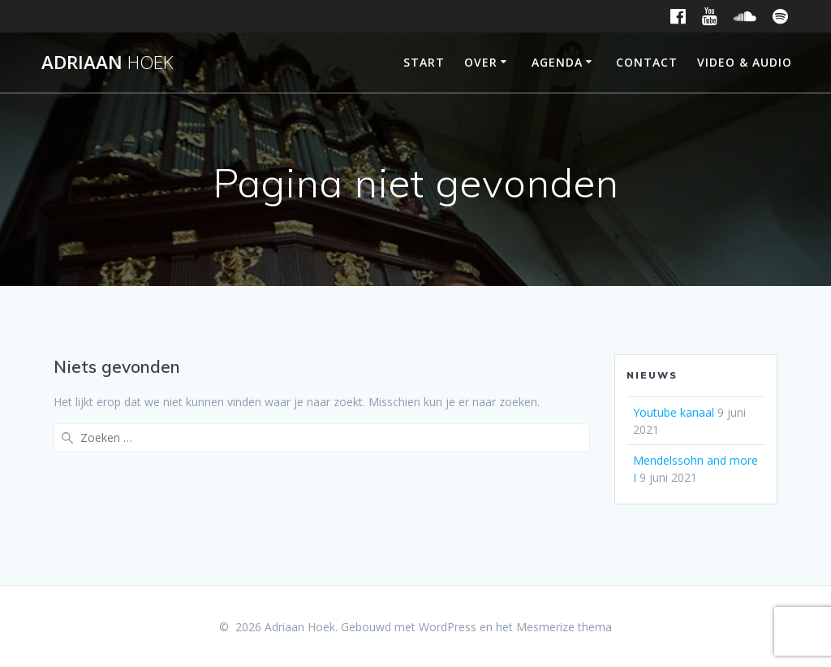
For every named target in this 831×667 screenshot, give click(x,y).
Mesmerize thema (564, 627)
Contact (647, 62)
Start (424, 62)
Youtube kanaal (673, 412)
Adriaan (107, 62)
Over (480, 62)
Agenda (557, 62)
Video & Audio (744, 62)
